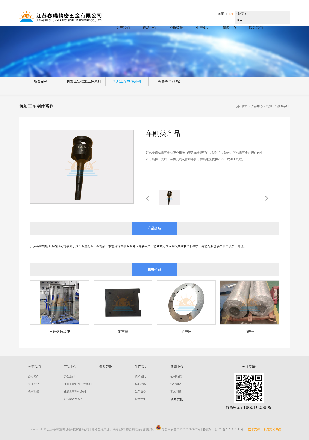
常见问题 (176, 391)
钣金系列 (41, 81)
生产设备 (140, 391)
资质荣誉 (176, 28)
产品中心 (149, 28)
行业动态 (176, 384)
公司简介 (33, 376)
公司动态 (176, 376)
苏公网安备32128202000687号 (178, 429)
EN (231, 13)
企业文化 (33, 384)
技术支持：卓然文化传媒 (264, 429)
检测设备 (140, 399)
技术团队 (140, 376)
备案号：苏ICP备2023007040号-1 (224, 429)
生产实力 (203, 28)
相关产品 (154, 269)
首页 (221, 13)
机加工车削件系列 (127, 81)
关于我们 (123, 28)
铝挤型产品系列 (170, 81)
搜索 (239, 20)
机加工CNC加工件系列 (84, 81)
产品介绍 (154, 228)
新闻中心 (229, 28)
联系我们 (256, 28)
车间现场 (140, 384)
